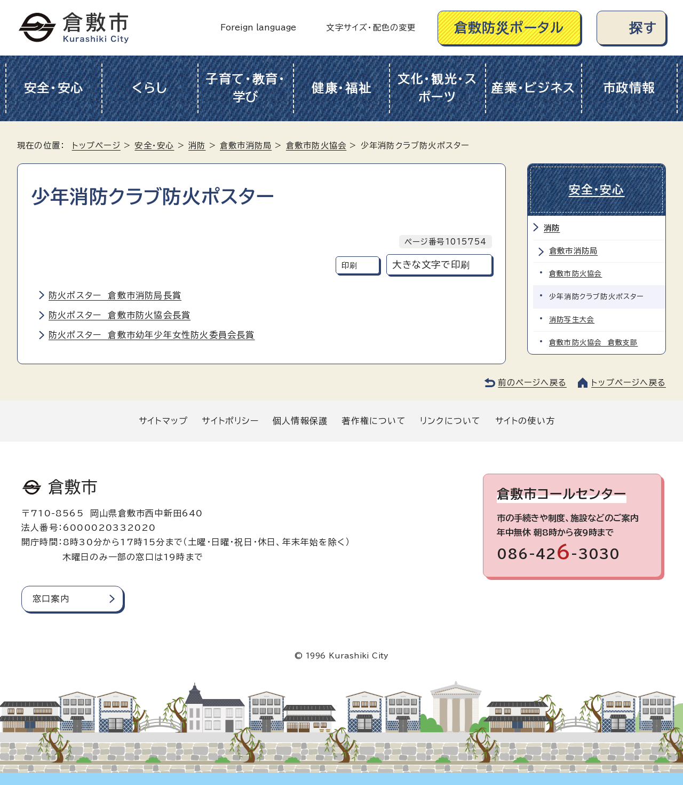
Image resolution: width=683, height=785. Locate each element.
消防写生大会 (571, 319)
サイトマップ (163, 421)
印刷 (350, 265)
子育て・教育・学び (245, 88)
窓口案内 (51, 598)
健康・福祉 (342, 88)
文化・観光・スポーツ (438, 88)
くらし (150, 88)
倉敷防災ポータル (509, 27)
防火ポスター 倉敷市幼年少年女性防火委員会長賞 (152, 335)
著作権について (374, 421)
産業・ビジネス (533, 88)
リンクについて (450, 421)
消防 (196, 146)
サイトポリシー (230, 421)
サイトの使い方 (525, 421)
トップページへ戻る (628, 383)
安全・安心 (54, 88)
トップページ (96, 146)
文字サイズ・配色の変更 (371, 27)
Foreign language (258, 27)
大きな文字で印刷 (431, 264)
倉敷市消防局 (246, 146)
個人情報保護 (300, 421)
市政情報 (629, 88)
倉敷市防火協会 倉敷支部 (593, 342)
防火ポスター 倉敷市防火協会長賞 (119, 315)
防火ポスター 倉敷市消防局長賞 (115, 295)
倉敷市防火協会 (316, 146)
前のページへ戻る (532, 383)
